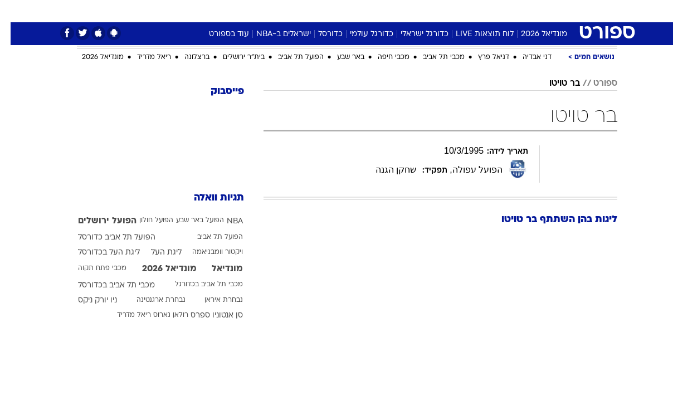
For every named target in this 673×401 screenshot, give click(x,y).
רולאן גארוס (160, 315)
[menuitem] (548, 11)
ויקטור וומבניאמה (207, 252)
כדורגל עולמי (361, 34)
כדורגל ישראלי (414, 34)
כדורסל (320, 34)
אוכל (343, 11)
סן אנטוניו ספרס (206, 315)
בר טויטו (554, 83)
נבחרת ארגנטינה (150, 300)
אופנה (188, 11)
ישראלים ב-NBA (273, 34)
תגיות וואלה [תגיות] (208, 198)
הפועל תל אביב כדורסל (106, 237)
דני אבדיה (526, 57)
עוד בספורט (218, 34)
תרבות (438, 11)
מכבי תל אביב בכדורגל (198, 284)
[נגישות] (15, 11)
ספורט (517, 11)
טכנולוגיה (229, 11)
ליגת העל (155, 252)
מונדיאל (478, 11)
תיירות (270, 11)
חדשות (555, 11)
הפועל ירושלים (96, 221)
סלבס (403, 11)
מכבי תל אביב (433, 57)
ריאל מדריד (143, 57)
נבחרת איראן (213, 300)
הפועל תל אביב (290, 57)
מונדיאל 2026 (533, 34)
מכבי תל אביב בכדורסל (105, 285)
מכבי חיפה (383, 57)
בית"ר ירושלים (233, 57)
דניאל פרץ (483, 57)
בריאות (308, 11)
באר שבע (340, 57)
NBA (224, 221)
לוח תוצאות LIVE (474, 34)
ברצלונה (186, 57)
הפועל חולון (146, 220)
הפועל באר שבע (189, 220)
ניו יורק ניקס (86, 300)
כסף (372, 11)
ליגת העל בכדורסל (98, 252)
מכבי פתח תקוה (91, 268)
